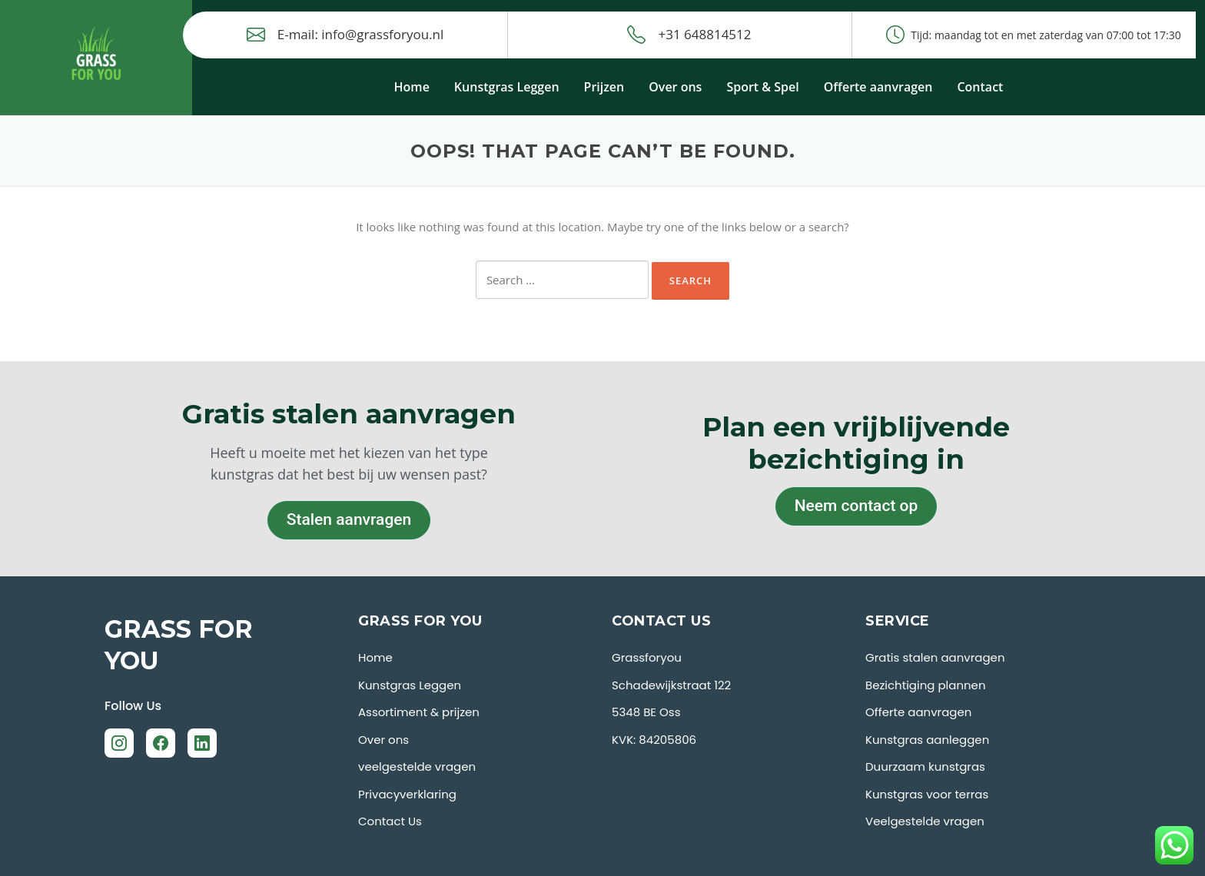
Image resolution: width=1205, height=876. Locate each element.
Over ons (675, 86)
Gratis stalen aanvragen (935, 657)
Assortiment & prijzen (419, 712)
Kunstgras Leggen (506, 86)
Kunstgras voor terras (926, 794)
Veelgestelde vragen (924, 821)
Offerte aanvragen (878, 86)
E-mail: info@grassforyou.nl (345, 35)
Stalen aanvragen (349, 519)
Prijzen (604, 86)
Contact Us (390, 821)
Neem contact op (856, 505)
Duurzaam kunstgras (925, 766)
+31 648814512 (689, 35)
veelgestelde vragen (417, 766)
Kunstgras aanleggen (927, 740)
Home (412, 86)
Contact (980, 86)
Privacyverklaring (407, 794)
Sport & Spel (762, 86)
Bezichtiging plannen (925, 685)
